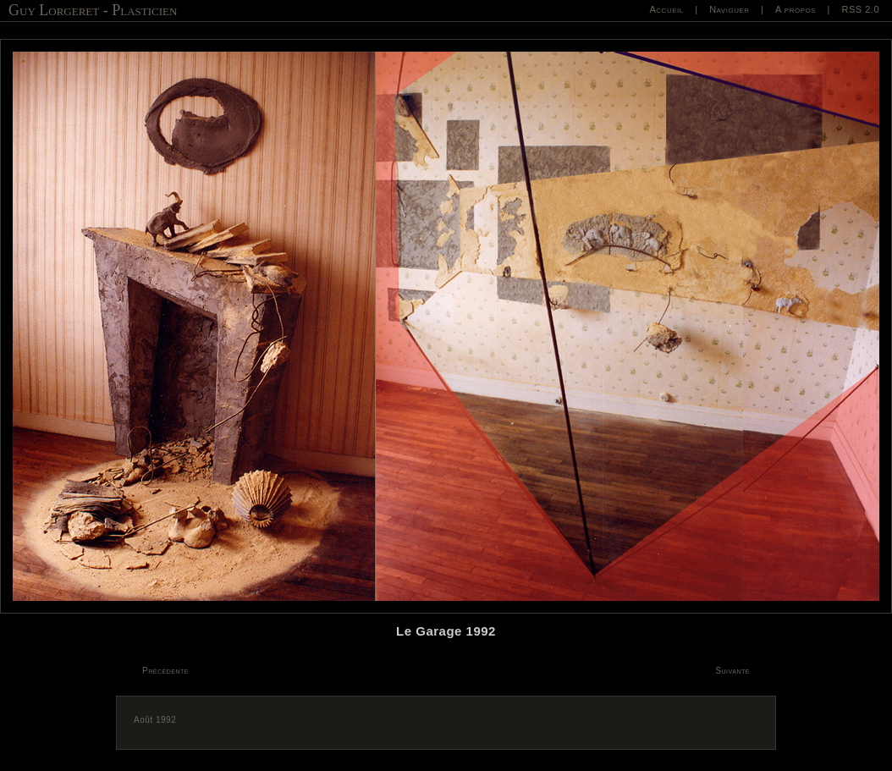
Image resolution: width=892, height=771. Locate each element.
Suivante (732, 670)
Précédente (165, 670)
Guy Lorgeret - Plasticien (92, 10)
